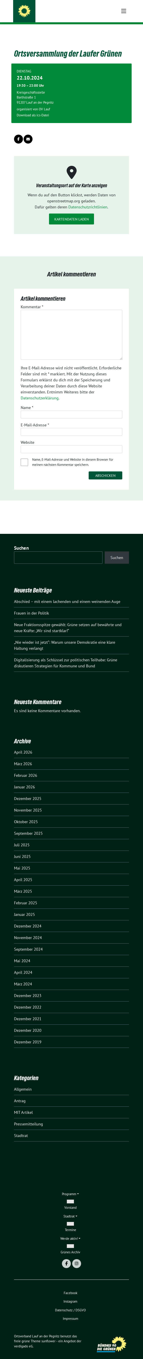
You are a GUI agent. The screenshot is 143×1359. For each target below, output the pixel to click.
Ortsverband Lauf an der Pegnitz (63, 9)
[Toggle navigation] (123, 31)
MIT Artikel (23, 1105)
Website (27, 435)
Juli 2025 (22, 838)
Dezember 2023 (27, 988)
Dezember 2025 (27, 791)
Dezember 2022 (27, 1000)
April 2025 (23, 872)
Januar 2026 (24, 780)
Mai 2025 (22, 861)
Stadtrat (21, 1128)
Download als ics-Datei (33, 108)
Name (27, 400)
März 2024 (23, 977)
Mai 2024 (22, 953)
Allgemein (23, 1082)
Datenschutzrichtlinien (87, 200)
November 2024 (28, 930)
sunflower (48, 1334)
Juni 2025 (22, 849)
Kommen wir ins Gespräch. (53, 15)
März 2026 (23, 756)
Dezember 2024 (27, 919)
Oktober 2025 (26, 814)
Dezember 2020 (27, 1023)
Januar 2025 (24, 907)
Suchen (21, 541)
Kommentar (32, 299)
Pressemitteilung (28, 1117)
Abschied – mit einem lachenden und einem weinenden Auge (67, 594)
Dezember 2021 (27, 1011)
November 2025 (28, 803)
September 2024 (28, 942)
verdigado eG (23, 1339)
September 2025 (28, 826)
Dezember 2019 (27, 1035)
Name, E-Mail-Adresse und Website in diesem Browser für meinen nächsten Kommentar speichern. (72, 455)
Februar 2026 (25, 768)
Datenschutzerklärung (40, 391)
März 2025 (23, 884)
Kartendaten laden (71, 212)
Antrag (20, 1093)
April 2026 (23, 745)
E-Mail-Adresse (35, 418)
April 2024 (23, 965)
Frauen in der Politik (31, 606)
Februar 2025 (25, 895)
